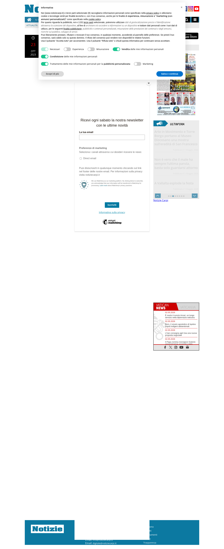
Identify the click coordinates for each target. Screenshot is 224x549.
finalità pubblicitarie (72, 29)
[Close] (148, 83)
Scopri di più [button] (52, 74)
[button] (181, 7)
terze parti (88, 22)
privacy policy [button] (152, 13)
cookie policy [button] (95, 19)
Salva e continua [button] (169, 74)
